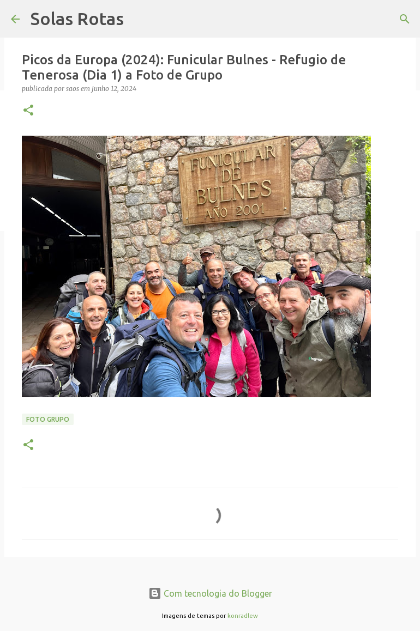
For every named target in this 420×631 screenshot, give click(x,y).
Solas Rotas (77, 18)
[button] (28, 111)
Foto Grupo (47, 419)
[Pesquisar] (404, 19)
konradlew (242, 615)
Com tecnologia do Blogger (210, 593)
